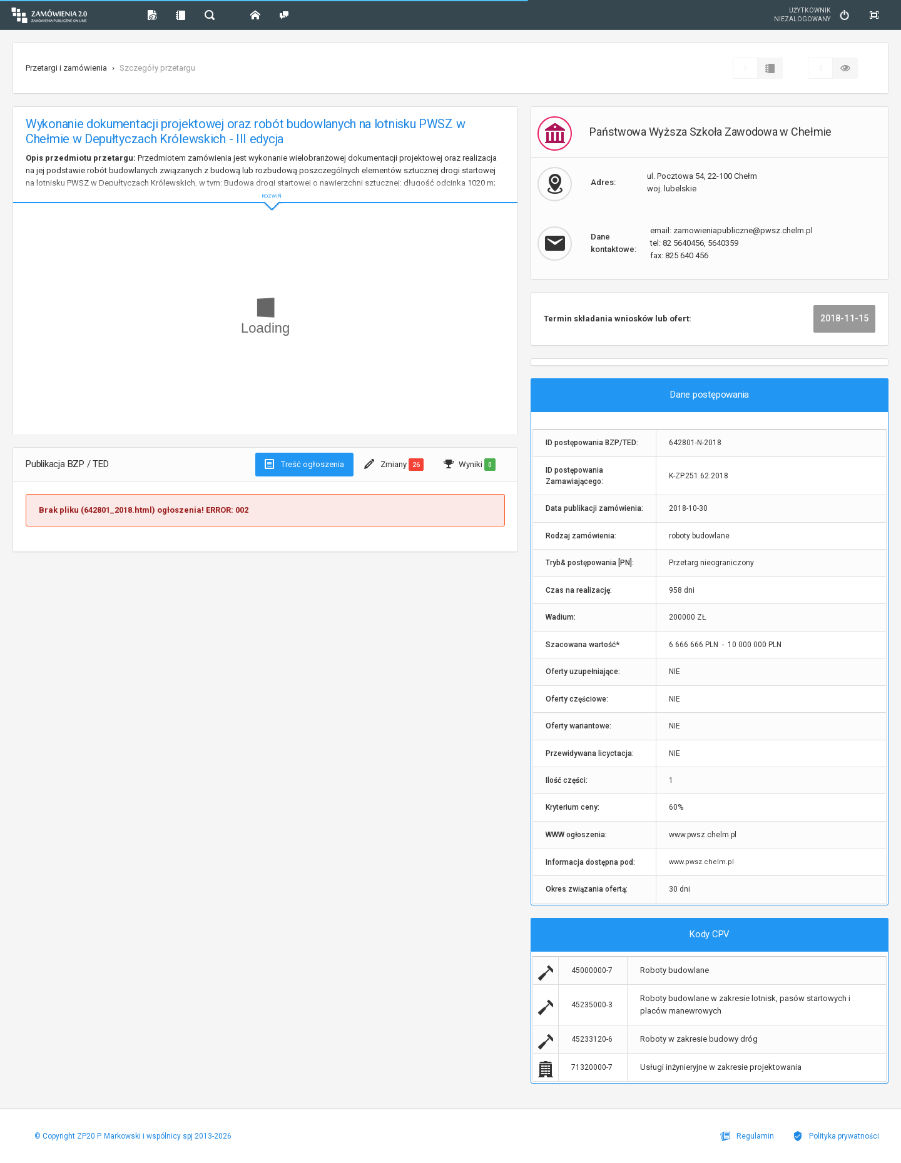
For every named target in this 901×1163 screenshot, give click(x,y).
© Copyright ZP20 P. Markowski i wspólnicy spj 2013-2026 (133, 1136)
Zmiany (394, 464)
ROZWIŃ (265, 186)
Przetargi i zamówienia (66, 68)
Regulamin (747, 1136)
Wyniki (470, 464)
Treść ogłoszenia (304, 464)
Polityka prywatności (836, 1136)
